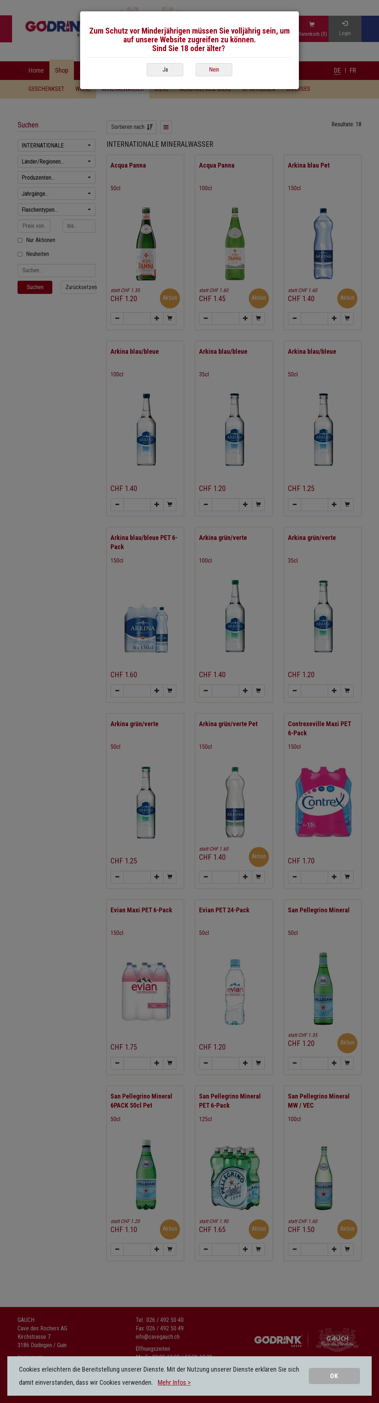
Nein (214, 69)
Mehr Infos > (174, 1382)
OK (334, 1376)
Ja (165, 69)
